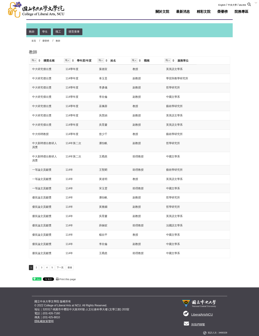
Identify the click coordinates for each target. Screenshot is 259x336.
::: (217, 4)
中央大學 (232, 5)
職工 (58, 31)
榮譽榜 (222, 11)
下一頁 (60, 267)
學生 (45, 31)
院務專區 (241, 11)
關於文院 (162, 11)
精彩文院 (204, 11)
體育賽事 (74, 31)
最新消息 (183, 11)
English (221, 5)
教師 (31, 31)
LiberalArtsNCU (202, 314)
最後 (70, 267)
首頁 (33, 40)
